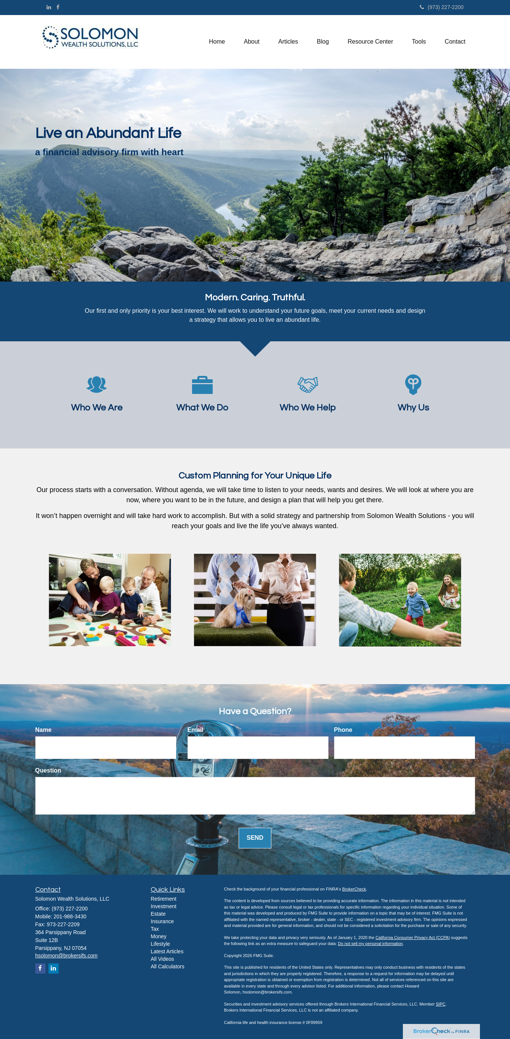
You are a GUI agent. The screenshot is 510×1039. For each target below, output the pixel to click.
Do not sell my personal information (370, 943)
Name (43, 730)
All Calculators (167, 966)
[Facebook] (57, 7)
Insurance (162, 921)
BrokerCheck (354, 889)
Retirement (163, 899)
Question (48, 770)
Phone (343, 730)
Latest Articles (167, 951)
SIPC (441, 1004)
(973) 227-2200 (442, 7)
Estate (158, 914)
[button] (252, 42)
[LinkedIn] (49, 7)
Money (158, 936)
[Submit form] (255, 838)
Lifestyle (160, 944)
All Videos (162, 959)
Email (196, 730)
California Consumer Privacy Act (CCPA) (412, 937)
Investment (163, 906)
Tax (155, 929)
